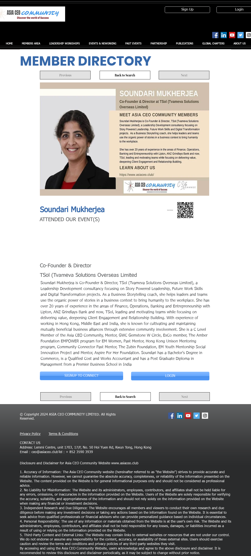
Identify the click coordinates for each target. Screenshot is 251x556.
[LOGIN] (170, 376)
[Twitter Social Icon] (240, 35)
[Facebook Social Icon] (215, 35)
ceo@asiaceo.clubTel (46, 452)
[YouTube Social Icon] (232, 35)
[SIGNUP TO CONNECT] (81, 376)
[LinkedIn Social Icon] (224, 35)
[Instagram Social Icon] (205, 416)
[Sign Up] (187, 9)
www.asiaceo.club (124, 463)
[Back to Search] (125, 75)
